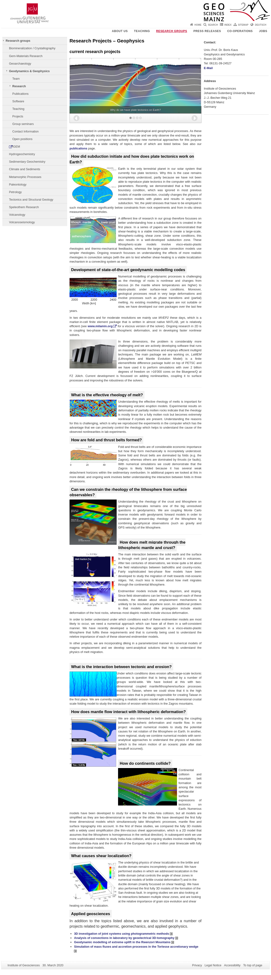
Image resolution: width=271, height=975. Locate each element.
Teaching (142, 31)
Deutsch (260, 25)
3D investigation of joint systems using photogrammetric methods (123, 933)
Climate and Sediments (24, 169)
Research (19, 86)
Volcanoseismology (22, 222)
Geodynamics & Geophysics (29, 71)
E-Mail (209, 68)
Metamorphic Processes (25, 177)
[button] (76, 118)
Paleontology (17, 184)
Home (197, 25)
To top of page (252, 965)
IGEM (16, 146)
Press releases (207, 31)
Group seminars (23, 124)
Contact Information (25, 131)
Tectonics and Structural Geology (31, 199)
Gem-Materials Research (25, 56)
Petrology (15, 192)
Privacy (197, 965)
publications (78, 148)
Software (18, 101)
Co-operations (240, 31)
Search (213, 25)
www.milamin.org (100, 326)
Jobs (263, 31)
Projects (17, 116)
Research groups (171, 31)
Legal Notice (213, 965)
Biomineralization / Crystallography (32, 48)
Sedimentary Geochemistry (27, 161)
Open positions (22, 139)
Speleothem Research (24, 207)
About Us (120, 31)
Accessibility (232, 965)
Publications (20, 93)
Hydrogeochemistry (22, 154)
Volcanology (17, 214)
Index (228, 25)
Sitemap (243, 25)
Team (16, 78)
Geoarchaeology (20, 63)
